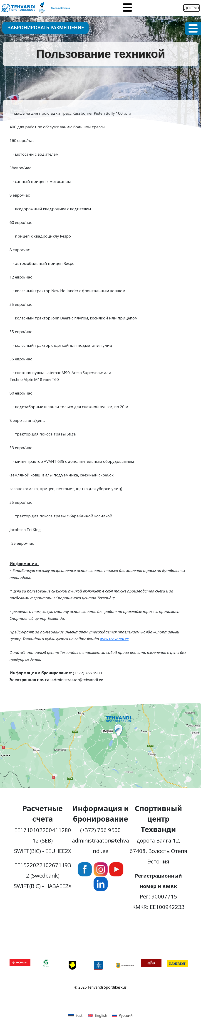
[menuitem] (76, 1015)
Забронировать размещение (46, 27)
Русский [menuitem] (125, 1015)
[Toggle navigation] (127, 8)
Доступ (191, 7)
